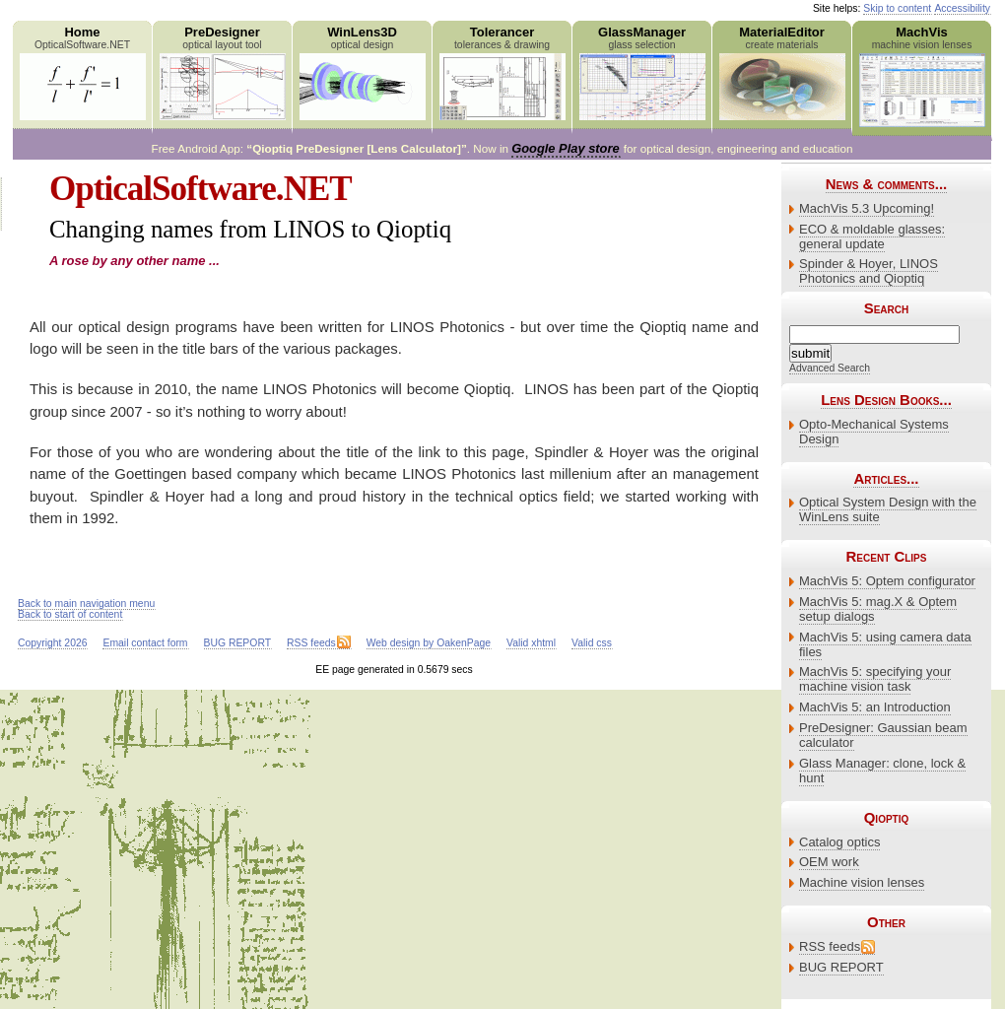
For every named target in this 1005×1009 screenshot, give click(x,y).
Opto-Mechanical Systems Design (874, 431)
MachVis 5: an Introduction (875, 707)
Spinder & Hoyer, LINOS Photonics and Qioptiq (868, 271)
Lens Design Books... (886, 399)
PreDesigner (222, 72)
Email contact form (144, 643)
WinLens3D (362, 72)
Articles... (885, 478)
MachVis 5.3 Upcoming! (866, 208)
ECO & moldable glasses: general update (872, 236)
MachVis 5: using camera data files (885, 644)
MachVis (921, 76)
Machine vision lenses (861, 882)
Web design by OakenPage (429, 643)
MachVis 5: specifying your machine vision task (875, 679)
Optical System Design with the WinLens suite (887, 509)
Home (82, 72)
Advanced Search (829, 368)
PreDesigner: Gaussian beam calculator (883, 735)
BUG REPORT (841, 967)
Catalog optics (839, 842)
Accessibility (962, 8)
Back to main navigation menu (86, 603)
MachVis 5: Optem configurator (887, 580)
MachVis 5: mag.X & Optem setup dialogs (878, 609)
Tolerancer (502, 72)
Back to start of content (70, 614)
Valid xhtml (531, 643)
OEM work (829, 861)
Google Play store (565, 148)
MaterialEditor (781, 72)
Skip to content (897, 8)
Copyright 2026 (52, 643)
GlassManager (641, 72)
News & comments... (886, 183)
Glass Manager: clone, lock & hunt (882, 770)
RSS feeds (829, 946)
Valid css (591, 643)
